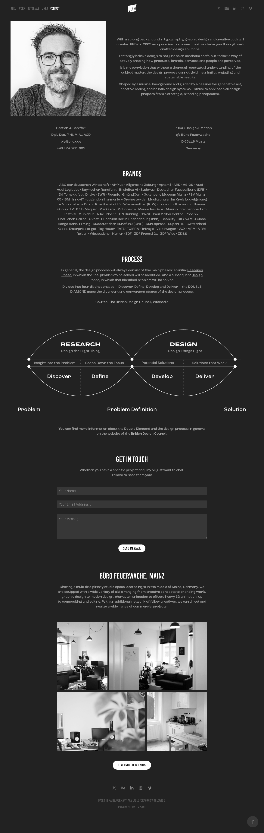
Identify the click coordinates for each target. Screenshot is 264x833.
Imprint (141, 807)
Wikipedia (160, 302)
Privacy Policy (126, 807)
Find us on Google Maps (131, 765)
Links (45, 8)
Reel (13, 8)
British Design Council (148, 433)
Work (22, 8)
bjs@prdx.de (71, 141)
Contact (54, 8)
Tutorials (33, 8)
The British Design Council (130, 302)
